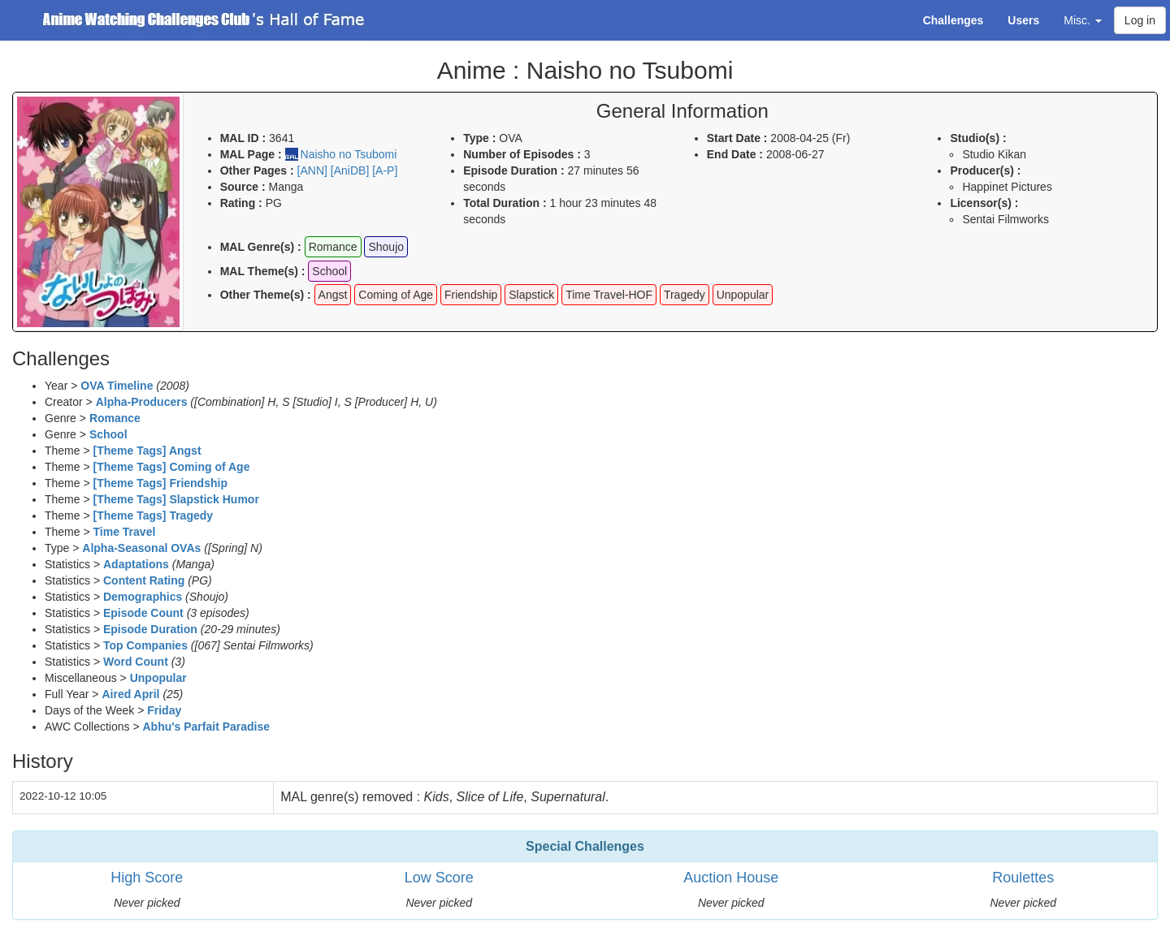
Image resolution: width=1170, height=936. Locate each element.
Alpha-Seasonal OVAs (141, 547)
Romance (115, 418)
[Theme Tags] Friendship (160, 483)
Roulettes (1023, 877)
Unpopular (158, 677)
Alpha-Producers (142, 401)
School (108, 434)
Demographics (142, 596)
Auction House (730, 877)
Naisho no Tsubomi (349, 154)
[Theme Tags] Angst (147, 450)
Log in (1139, 20)
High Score (146, 877)
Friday (164, 710)
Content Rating (143, 580)
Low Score (439, 877)
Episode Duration (150, 629)
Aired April (130, 694)
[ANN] (312, 170)
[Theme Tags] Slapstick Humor (176, 499)
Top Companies (145, 645)
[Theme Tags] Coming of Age (171, 466)
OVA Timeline (116, 385)
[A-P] (384, 170)
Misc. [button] (1083, 20)
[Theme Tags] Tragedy (153, 515)
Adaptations (136, 564)
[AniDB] (350, 170)
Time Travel (124, 531)
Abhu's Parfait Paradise (206, 726)
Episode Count (143, 612)
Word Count (135, 661)
